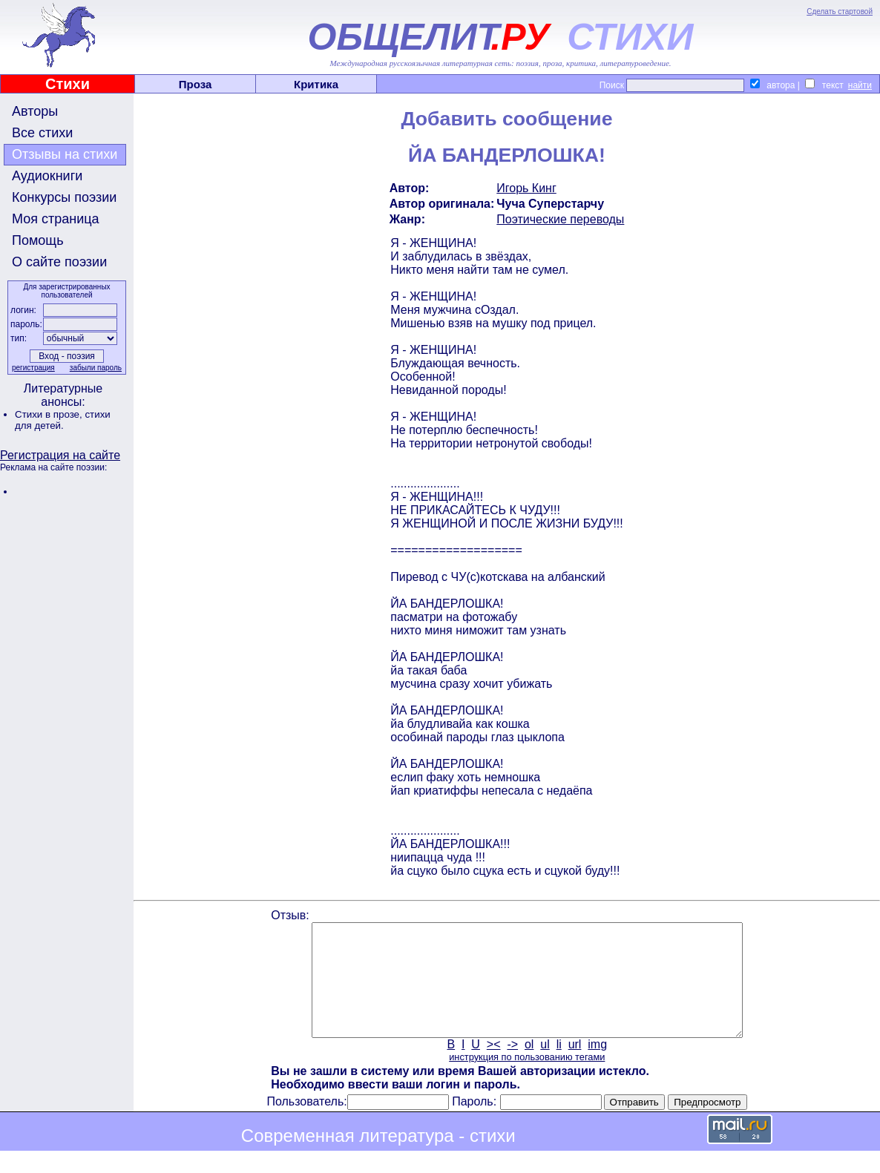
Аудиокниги (47, 175)
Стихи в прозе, (50, 414)
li (559, 1066)
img (597, 1066)
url (575, 1066)
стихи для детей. (63, 420)
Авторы (35, 111)
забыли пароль (96, 368)
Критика (316, 84)
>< (494, 1066)
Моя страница (55, 218)
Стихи (67, 84)
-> (512, 1066)
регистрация (33, 368)
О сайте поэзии (59, 261)
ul (544, 1066)
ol (529, 1066)
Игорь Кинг (526, 188)
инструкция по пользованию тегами (527, 1079)
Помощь (38, 240)
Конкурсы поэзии (64, 197)
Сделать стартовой (840, 11)
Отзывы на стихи (64, 154)
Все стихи (42, 132)
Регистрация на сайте (60, 455)
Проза (195, 84)
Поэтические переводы (560, 219)
